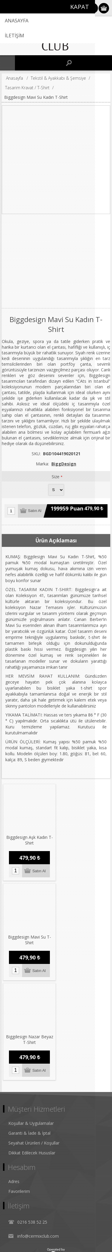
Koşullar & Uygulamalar (31, 1020)
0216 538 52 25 (32, 1119)
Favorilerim (19, 1088)
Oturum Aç (93, 8)
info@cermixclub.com (38, 1133)
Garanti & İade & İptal (29, 1030)
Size (56, 476)
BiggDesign (63, 464)
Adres (13, 1079)
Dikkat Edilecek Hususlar (31, 1050)
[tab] (56, 540)
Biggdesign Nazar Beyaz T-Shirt (29, 936)
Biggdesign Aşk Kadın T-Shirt (28, 838)
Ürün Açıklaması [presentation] (56, 540)
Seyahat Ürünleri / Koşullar (33, 1040)
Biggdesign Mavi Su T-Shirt (82, 838)
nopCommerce (65, 1230)
